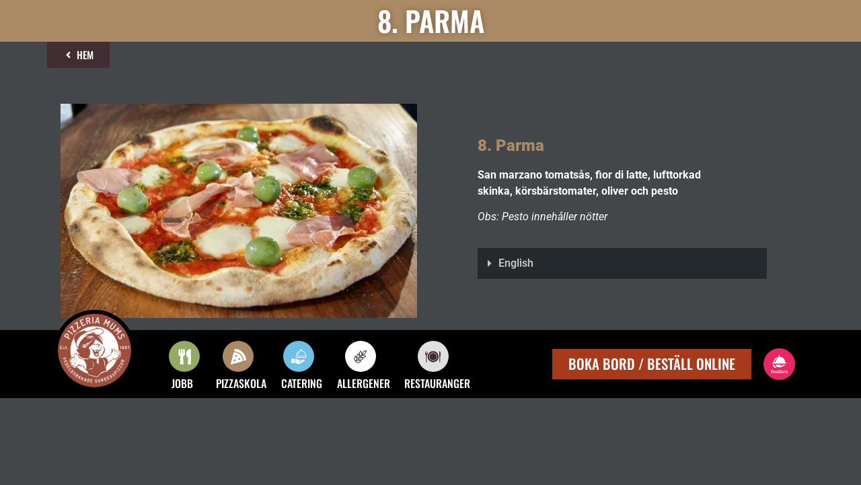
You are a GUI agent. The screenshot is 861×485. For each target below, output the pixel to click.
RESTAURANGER (437, 383)
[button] (622, 263)
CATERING (301, 383)
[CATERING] (298, 356)
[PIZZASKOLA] (238, 356)
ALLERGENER (363, 383)
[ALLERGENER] (360, 356)
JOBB (182, 383)
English (515, 263)
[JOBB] (184, 356)
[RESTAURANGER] (433, 356)
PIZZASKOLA (241, 383)
